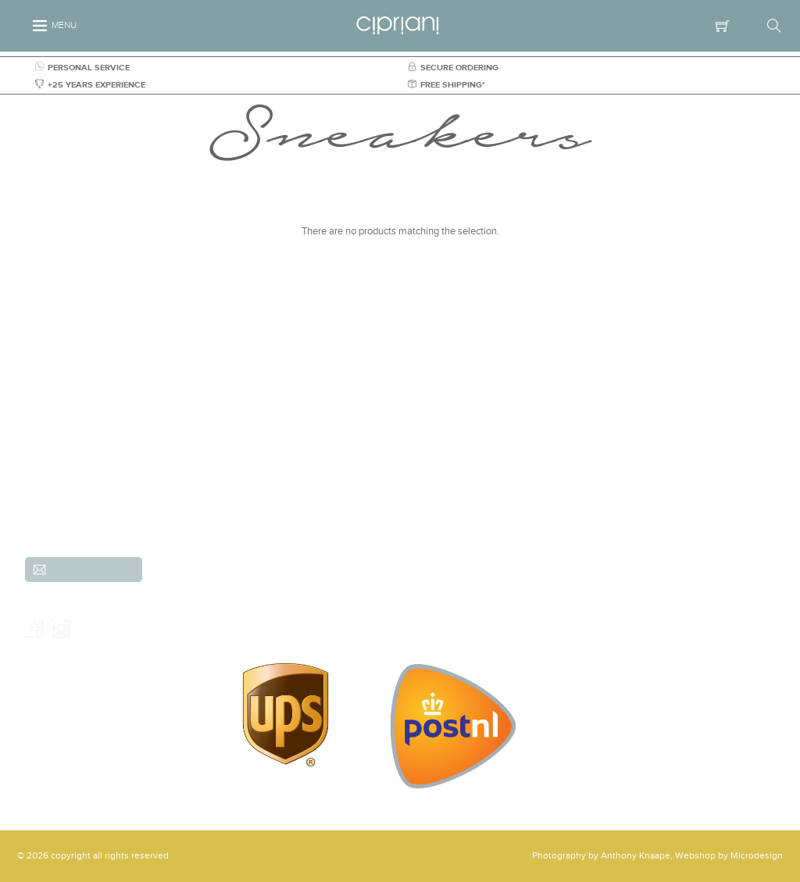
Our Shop (369, 612)
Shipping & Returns (369, 578)
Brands (528, 429)
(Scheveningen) (200, 437)
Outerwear (636, 463)
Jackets (529, 463)
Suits (424, 446)
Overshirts (435, 515)
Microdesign (756, 856)
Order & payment (369, 595)
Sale (623, 497)
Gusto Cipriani (543, 497)
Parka (625, 515)
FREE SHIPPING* (446, 85)
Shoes (627, 480)
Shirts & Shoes (544, 515)
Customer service (370, 561)
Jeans (426, 480)
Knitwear (633, 446)
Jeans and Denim (650, 429)
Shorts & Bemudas (552, 480)
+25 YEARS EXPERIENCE (90, 85)
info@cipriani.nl (200, 488)
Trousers (431, 463)
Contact (369, 629)
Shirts (526, 446)
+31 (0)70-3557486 (204, 471)
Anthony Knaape (635, 856)
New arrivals (440, 429)
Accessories (438, 497)
